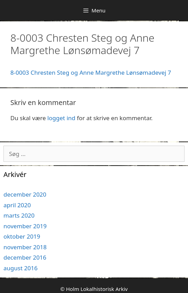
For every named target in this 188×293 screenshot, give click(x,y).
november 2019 (25, 226)
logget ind (61, 118)
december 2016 (24, 257)
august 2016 (20, 268)
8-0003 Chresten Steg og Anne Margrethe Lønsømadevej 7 (90, 72)
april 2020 (17, 205)
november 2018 (25, 247)
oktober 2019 (21, 236)
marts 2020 (19, 215)
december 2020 (24, 194)
